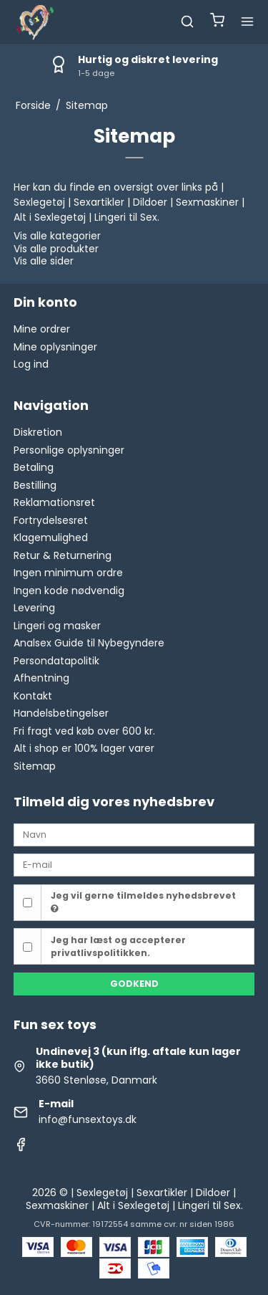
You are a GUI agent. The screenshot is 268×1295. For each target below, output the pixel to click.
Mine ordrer (42, 329)
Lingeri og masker (57, 625)
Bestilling (35, 485)
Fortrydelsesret (51, 520)
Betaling (34, 467)
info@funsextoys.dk (88, 1119)
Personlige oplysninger (69, 450)
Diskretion (38, 432)
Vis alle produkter (56, 249)
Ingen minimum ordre (68, 572)
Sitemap (35, 766)
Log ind (31, 364)
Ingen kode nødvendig (69, 590)
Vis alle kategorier (57, 236)
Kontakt (33, 696)
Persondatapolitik (56, 661)
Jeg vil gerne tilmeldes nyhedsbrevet (143, 901)
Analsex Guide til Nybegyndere (89, 643)
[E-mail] (134, 864)
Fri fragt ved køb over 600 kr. (84, 731)
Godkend (134, 984)
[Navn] (134, 834)
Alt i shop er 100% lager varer (84, 748)
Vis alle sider (44, 261)
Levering (34, 608)
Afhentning (41, 678)
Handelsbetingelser (61, 713)
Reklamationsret (54, 502)
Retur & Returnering (62, 555)
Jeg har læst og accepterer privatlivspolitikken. (118, 946)
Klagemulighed (51, 537)
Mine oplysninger (55, 347)
